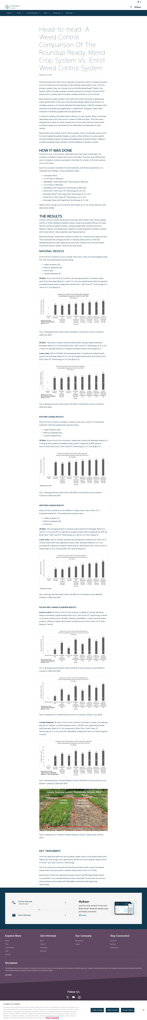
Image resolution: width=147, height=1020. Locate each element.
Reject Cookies (112, 1010)
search (131, 7)
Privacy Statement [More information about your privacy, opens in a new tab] (52, 1018)
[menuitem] (10, 13)
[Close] (143, 1010)
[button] (39, 903)
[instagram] (79, 998)
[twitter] (67, 998)
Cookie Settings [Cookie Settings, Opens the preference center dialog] (97, 1010)
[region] (73, 1010)
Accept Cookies (127, 1010)
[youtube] (73, 998)
